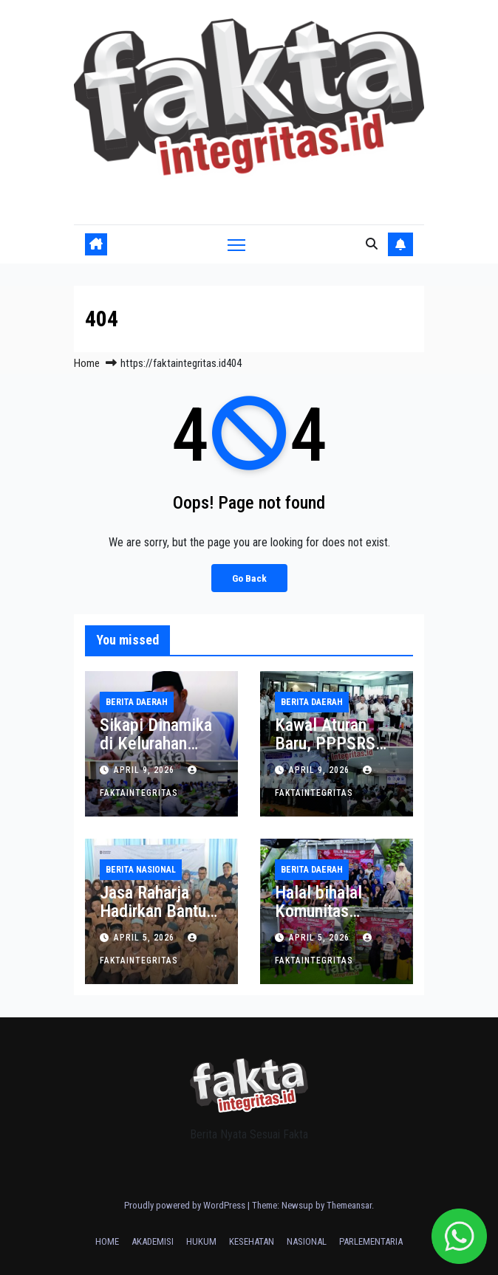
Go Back (249, 578)
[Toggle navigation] (236, 244)
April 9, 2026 (145, 770)
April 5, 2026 (145, 937)
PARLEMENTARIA (371, 1241)
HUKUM (201, 1241)
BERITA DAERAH (137, 702)
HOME (107, 1241)
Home (87, 363)
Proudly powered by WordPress (186, 1205)
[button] (372, 244)
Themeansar (349, 1205)
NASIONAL (307, 1241)
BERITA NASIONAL (141, 870)
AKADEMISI (153, 1241)
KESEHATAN (251, 1241)
